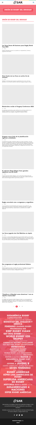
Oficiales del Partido (23, 320)
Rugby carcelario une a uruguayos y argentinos (17, 202)
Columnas (26, 318)
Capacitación (14, 318)
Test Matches (8, 345)
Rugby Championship (24, 345)
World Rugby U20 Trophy (18, 337)
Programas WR (18, 329)
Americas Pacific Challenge (18, 343)
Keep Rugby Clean (18, 331)
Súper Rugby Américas (18, 392)
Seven (7, 368)
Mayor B (16, 357)
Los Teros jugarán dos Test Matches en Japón (17, 233)
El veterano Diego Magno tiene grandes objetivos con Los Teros (15, 171)
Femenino (10, 327)
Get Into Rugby (12, 334)
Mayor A (9, 357)
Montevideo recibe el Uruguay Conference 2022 (18, 106)
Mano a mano (21, 385)
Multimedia (28, 355)
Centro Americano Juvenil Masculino (18, 366)
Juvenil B (23, 363)
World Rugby (10, 353)
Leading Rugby (23, 327)
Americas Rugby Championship (18, 341)
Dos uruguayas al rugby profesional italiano (16, 264)
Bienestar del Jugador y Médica (18, 323)
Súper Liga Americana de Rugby (18, 376)
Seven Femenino (20, 368)
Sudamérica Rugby (18, 316)
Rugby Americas (18, 370)
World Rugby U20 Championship (13, 355)
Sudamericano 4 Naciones (18, 388)
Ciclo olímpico (9, 320)
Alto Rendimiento (24, 353)
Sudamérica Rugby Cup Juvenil (18, 360)
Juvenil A (11, 364)
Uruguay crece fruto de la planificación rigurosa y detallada (15, 137)
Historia (9, 385)
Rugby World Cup (27, 334)
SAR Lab (30, 384)
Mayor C (25, 357)
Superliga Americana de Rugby (18, 380)
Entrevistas (18, 347)
